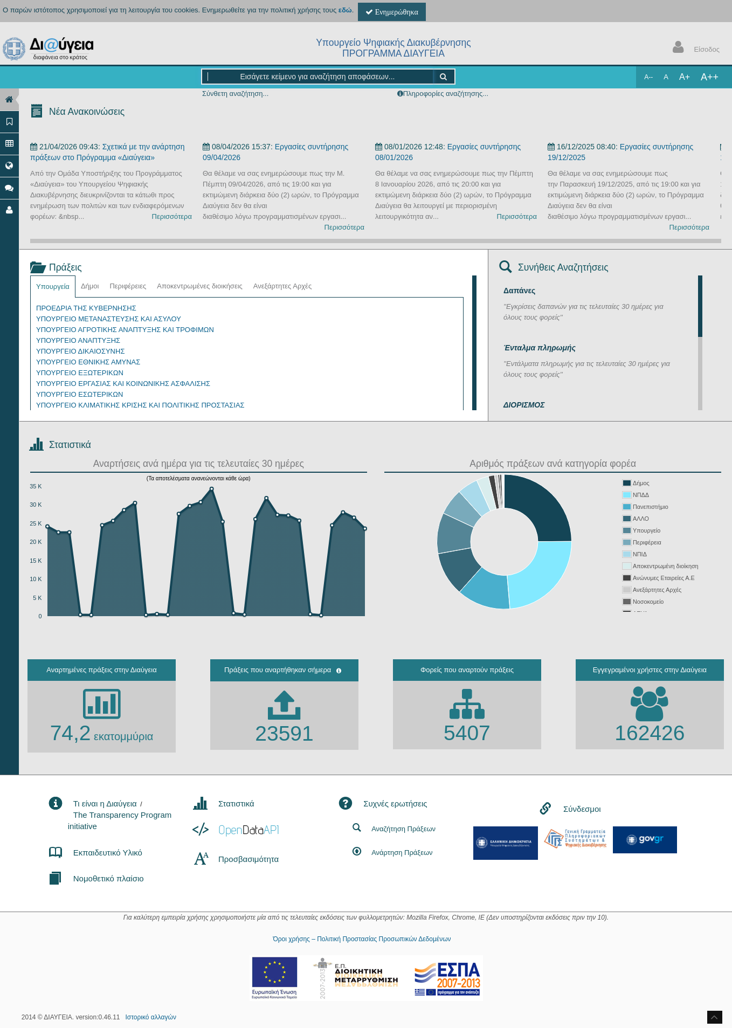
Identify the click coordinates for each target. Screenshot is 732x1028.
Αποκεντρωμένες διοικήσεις (200, 286)
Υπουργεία (53, 286)
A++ (710, 77)
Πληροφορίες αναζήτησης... (445, 93)
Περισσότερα (172, 216)
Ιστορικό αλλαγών (151, 1017)
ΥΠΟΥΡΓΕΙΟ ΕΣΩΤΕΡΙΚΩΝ (79, 394)
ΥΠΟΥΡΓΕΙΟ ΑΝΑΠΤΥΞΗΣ (78, 340)
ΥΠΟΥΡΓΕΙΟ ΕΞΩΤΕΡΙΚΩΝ (79, 373)
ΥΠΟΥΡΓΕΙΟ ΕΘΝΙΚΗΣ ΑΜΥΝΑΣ (88, 362)
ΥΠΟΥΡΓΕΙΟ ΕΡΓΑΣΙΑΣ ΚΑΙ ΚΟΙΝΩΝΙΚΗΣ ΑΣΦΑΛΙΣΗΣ (123, 384)
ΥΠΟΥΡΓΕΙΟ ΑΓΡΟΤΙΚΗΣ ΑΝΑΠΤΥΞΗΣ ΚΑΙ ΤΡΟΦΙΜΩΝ (125, 330)
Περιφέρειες (127, 286)
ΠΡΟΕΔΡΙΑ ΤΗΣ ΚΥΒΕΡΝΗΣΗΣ (86, 308)
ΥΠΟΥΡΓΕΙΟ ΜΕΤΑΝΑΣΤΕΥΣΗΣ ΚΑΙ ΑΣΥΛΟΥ (108, 319)
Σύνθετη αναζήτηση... (235, 93)
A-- (648, 77)
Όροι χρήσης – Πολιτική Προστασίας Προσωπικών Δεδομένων (362, 939)
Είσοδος (694, 48)
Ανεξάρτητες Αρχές (282, 286)
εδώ (345, 10)
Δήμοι (90, 286)
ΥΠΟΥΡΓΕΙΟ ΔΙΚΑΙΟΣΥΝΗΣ (80, 351)
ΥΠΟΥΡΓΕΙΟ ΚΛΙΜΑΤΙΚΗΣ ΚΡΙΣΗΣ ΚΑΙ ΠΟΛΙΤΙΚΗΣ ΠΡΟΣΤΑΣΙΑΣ (140, 405)
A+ (684, 76)
